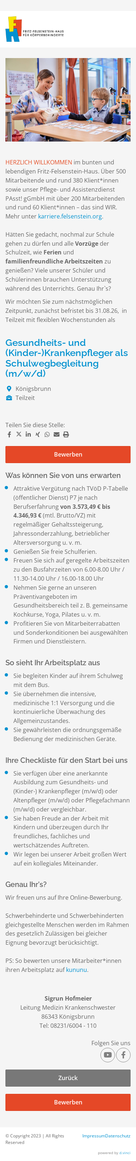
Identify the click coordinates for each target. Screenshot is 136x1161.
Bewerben (68, 454)
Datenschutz (118, 1136)
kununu (76, 970)
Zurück (68, 1078)
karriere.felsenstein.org (70, 216)
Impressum (93, 1136)
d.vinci (125, 1152)
